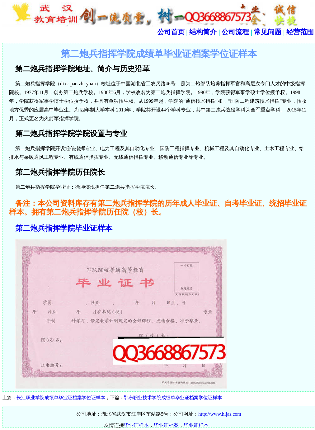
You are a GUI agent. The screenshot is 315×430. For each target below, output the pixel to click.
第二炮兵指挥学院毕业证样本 (63, 228)
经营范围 (300, 32)
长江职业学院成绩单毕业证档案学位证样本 (60, 397)
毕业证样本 (136, 425)
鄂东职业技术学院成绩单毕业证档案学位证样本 (173, 397)
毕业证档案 (166, 425)
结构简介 (203, 32)
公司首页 (171, 32)
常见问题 (267, 32)
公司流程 (235, 32)
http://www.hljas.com (219, 414)
